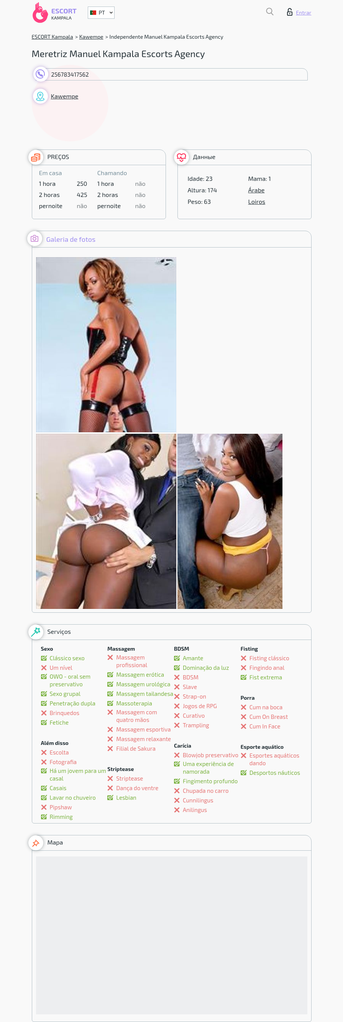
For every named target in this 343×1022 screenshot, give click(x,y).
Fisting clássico (269, 658)
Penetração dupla (73, 703)
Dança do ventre (137, 787)
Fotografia (63, 761)
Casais (58, 787)
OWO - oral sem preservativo (70, 680)
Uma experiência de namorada (208, 767)
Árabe (256, 190)
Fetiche (59, 722)
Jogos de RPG (200, 705)
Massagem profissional (131, 661)
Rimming (61, 816)
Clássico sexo (67, 658)
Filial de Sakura (136, 748)
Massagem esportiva (143, 729)
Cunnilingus (198, 800)
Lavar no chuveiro (73, 797)
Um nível (61, 667)
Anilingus (195, 809)
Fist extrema (265, 677)
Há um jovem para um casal (78, 774)
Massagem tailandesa (144, 693)
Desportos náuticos (274, 772)
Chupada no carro (205, 790)
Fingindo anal (266, 667)
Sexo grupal (65, 693)
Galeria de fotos (61, 238)
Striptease (129, 778)
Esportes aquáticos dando (274, 759)
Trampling (196, 725)
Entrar (299, 12)
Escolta (59, 752)
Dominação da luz (206, 667)
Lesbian (126, 797)
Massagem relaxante (143, 738)
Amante (193, 658)
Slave (190, 686)
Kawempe (91, 36)
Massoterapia (134, 703)
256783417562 (70, 74)
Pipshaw (61, 807)
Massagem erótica (140, 674)
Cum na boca (266, 707)
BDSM (191, 677)
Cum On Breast (268, 716)
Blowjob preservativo (210, 754)
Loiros (257, 201)
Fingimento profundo (210, 781)
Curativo (194, 715)
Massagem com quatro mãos (136, 716)
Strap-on (194, 696)
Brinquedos (65, 712)
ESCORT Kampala (52, 36)
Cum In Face (265, 726)
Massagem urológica (143, 684)
